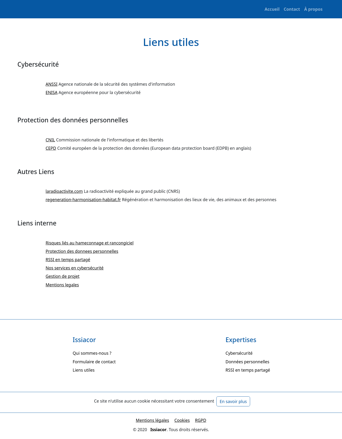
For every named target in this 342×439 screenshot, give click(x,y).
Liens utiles (84, 370)
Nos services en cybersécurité (75, 268)
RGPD (200, 420)
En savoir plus (233, 401)
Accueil (272, 9)
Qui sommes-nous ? (92, 353)
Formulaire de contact (94, 361)
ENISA (51, 92)
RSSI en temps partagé (68, 259)
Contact (292, 9)
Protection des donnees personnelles (82, 251)
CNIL (50, 140)
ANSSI (51, 84)
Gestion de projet (63, 276)
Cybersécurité (239, 353)
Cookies (182, 420)
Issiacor (158, 429)
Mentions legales (62, 285)
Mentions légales (152, 420)
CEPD (51, 148)
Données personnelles (247, 361)
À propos (313, 9)
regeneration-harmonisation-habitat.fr (83, 199)
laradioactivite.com (64, 191)
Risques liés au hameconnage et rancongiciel (89, 243)
